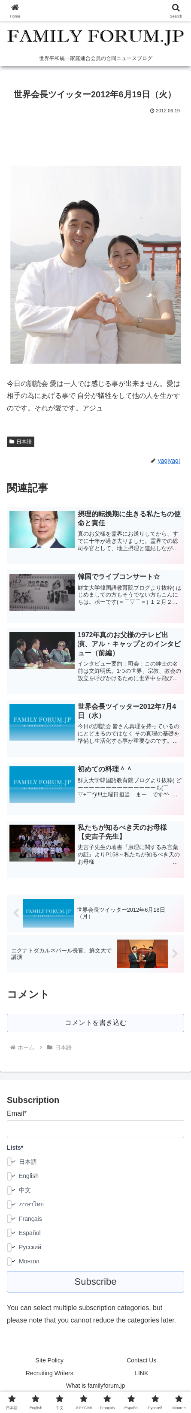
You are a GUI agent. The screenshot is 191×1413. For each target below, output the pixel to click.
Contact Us (141, 1360)
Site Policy (50, 1360)
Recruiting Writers (49, 1373)
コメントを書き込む (96, 1022)
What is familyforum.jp (95, 1385)
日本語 (20, 442)
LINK (141, 1373)
